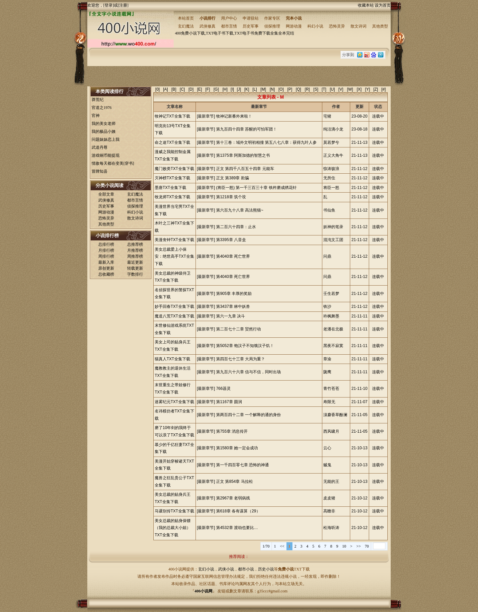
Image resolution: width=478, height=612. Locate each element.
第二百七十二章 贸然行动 (238, 329)
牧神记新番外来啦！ (234, 116)
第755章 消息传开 (232, 431)
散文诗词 (358, 26)
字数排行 (135, 274)
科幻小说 (315, 26)
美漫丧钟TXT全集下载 (174, 239)
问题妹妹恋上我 (106, 139)
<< (282, 546)
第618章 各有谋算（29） (238, 511)
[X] (359, 89)
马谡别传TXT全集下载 (174, 511)
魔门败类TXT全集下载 (174, 168)
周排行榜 (106, 256)
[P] (289, 89)
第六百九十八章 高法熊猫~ (239, 210)
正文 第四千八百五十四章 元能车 (245, 168)
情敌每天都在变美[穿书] (113, 163)
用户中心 (229, 18)
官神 (96, 115)
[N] (272, 89)
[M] (263, 89)
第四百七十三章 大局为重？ (240, 359)
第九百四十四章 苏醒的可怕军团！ (246, 129)
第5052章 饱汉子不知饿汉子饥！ (245, 345)
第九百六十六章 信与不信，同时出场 (248, 372)
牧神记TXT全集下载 (172, 116)
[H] (224, 89)
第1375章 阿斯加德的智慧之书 (243, 155)
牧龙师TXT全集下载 (172, 197)
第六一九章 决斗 (230, 316)
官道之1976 (102, 107)
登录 (109, 5)
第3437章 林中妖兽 (233, 306)
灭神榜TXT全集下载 (172, 178)
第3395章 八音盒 (231, 239)
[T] (324, 89)
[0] (157, 89)
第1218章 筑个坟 (231, 197)
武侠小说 (226, 569)
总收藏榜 (106, 274)
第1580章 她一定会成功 (237, 448)
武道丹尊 (100, 147)
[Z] (375, 89)
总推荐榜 (135, 244)
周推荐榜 (135, 256)
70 (367, 546)
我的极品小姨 (104, 131)
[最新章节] (206, 116)
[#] (383, 89)
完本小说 (294, 18)
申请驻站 (251, 18)
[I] (232, 89)
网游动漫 (294, 26)
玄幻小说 (206, 569)
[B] (173, 89)
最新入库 (106, 262)
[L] (255, 89)
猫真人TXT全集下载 (172, 359)
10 (344, 546)
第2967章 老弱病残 (233, 498)
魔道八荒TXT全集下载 (174, 316)
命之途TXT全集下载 (172, 142)
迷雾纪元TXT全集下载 (174, 401)
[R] (307, 89)
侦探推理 (272, 26)
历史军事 (251, 26)
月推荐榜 (135, 250)
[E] (199, 89)
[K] (246, 89)
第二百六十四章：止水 (236, 226)
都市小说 (246, 569)
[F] (207, 89)
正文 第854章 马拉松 (234, 481)
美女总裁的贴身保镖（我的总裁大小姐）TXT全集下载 (173, 527)
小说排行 (207, 18)
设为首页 (383, 5)
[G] (216, 89)
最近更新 (135, 262)
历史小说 (266, 569)
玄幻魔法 (186, 26)
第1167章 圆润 (229, 401)
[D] (191, 89)
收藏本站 (366, 5)
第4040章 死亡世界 (233, 256)
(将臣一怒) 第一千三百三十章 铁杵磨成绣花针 (256, 187)
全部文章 (106, 194)
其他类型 (380, 26)
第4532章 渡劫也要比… (237, 527)
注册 (123, 5)
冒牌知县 (100, 171)
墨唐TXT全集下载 (170, 187)
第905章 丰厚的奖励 (234, 293)
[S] (315, 89)
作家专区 (272, 18)
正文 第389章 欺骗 (232, 178)
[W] (350, 89)
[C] (182, 89)
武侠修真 (207, 26)
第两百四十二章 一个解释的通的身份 (248, 414)
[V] (340, 89)
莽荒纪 (98, 99)
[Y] (367, 89)
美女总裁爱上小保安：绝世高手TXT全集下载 (174, 256)
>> (358, 546)
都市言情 (229, 26)
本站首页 (186, 18)
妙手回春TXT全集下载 (174, 306)
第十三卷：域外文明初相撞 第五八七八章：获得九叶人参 (266, 142)
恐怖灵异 (337, 26)
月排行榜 (106, 250)
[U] (332, 89)
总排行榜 (106, 244)
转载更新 (135, 268)
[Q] (298, 89)
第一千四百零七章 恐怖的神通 (242, 465)
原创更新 (106, 268)
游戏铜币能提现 (106, 155)
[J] (239, 89)
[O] (281, 89)
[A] (165, 89)
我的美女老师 (104, 123)
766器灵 (223, 388)
